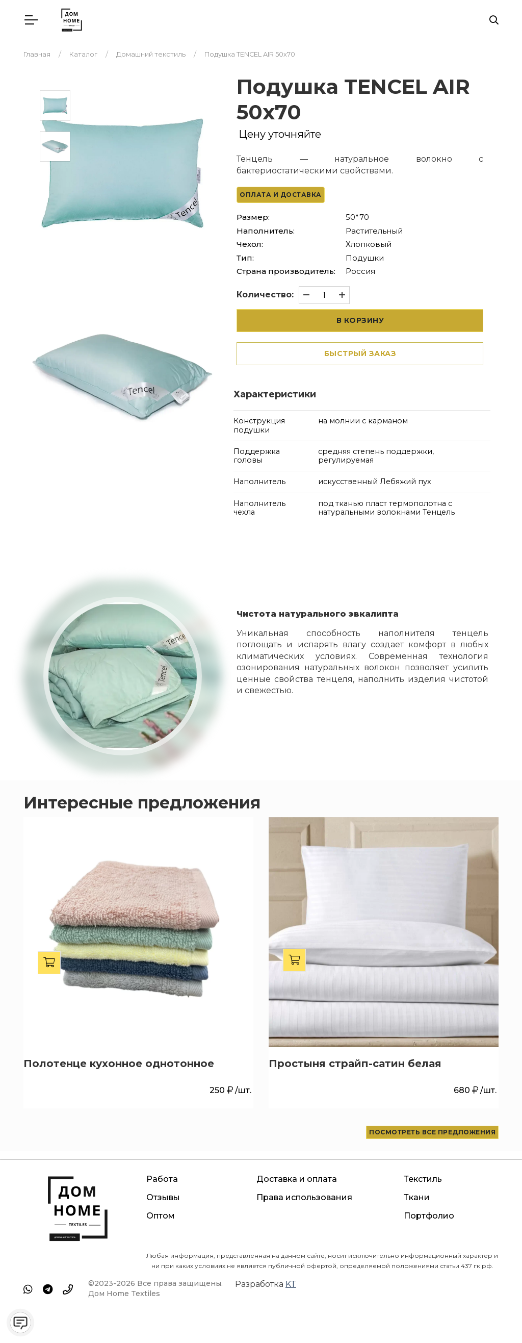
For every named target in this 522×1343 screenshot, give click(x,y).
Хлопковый (369, 244)
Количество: (265, 294)
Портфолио (429, 1216)
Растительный (374, 230)
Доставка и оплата (296, 1179)
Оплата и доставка (281, 194)
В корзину (360, 319)
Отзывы (163, 1197)
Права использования (304, 1197)
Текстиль (423, 1179)
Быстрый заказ (360, 353)
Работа (162, 1179)
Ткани (417, 1197)
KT (290, 1284)
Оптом (160, 1216)
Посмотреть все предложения (432, 1131)
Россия (360, 271)
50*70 (357, 217)
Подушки (365, 257)
